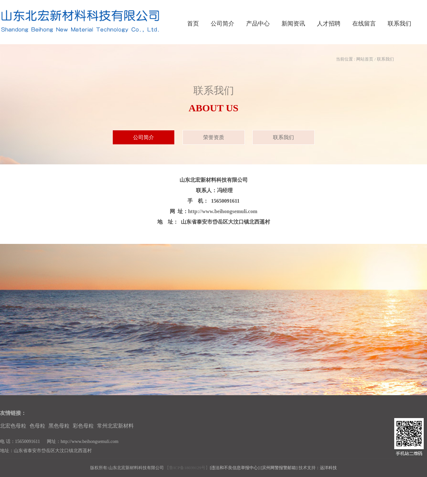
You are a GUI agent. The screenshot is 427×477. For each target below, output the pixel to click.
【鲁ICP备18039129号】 (187, 467)
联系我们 (399, 23)
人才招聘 (328, 23)
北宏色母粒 (13, 426)
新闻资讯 (293, 23)
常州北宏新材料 (115, 426)
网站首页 (364, 59)
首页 (193, 23)
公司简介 (222, 23)
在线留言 (364, 23)
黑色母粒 (59, 426)
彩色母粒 (83, 426)
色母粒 (37, 426)
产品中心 (258, 23)
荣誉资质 (213, 137)
